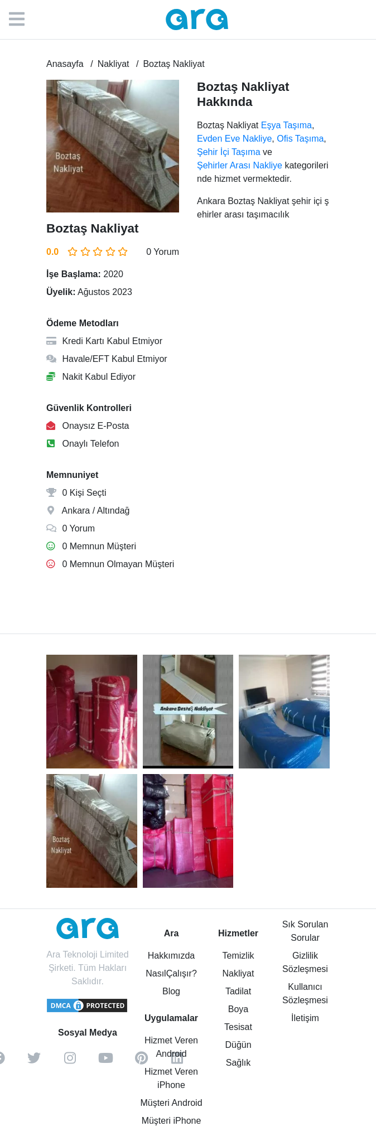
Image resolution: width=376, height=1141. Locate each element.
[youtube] (105, 1061)
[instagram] (69, 1061)
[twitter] (34, 1061)
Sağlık (238, 1062)
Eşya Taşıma (286, 125)
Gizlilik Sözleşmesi (305, 962)
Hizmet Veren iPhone (171, 1078)
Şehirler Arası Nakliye (239, 165)
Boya (238, 1009)
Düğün (238, 1045)
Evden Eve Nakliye (234, 138)
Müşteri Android (171, 1103)
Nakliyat (238, 973)
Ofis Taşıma (300, 138)
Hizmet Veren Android (171, 1047)
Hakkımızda (171, 955)
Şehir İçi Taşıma (229, 152)
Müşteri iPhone (171, 1120)
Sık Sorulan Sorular (305, 931)
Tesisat (238, 1027)
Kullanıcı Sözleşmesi (305, 993)
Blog (171, 991)
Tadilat (238, 991)
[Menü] (22, 19)
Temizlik (238, 955)
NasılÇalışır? (171, 973)
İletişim (305, 1018)
